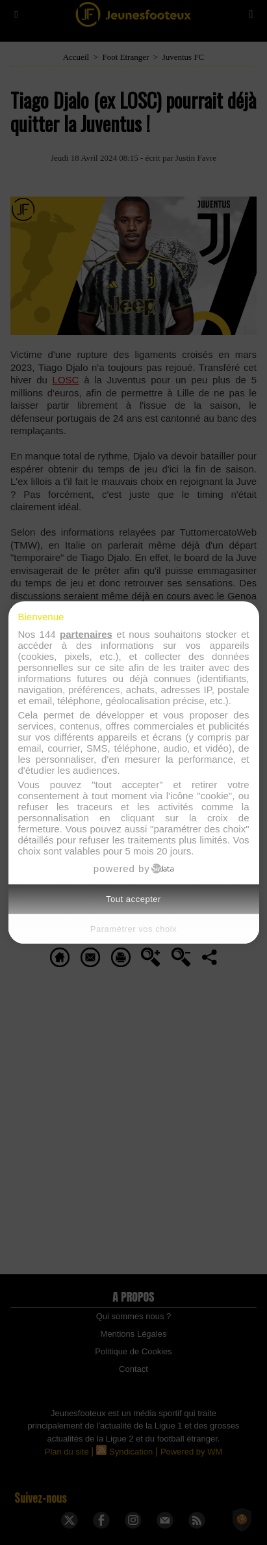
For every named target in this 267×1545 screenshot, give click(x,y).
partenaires (86, 634)
